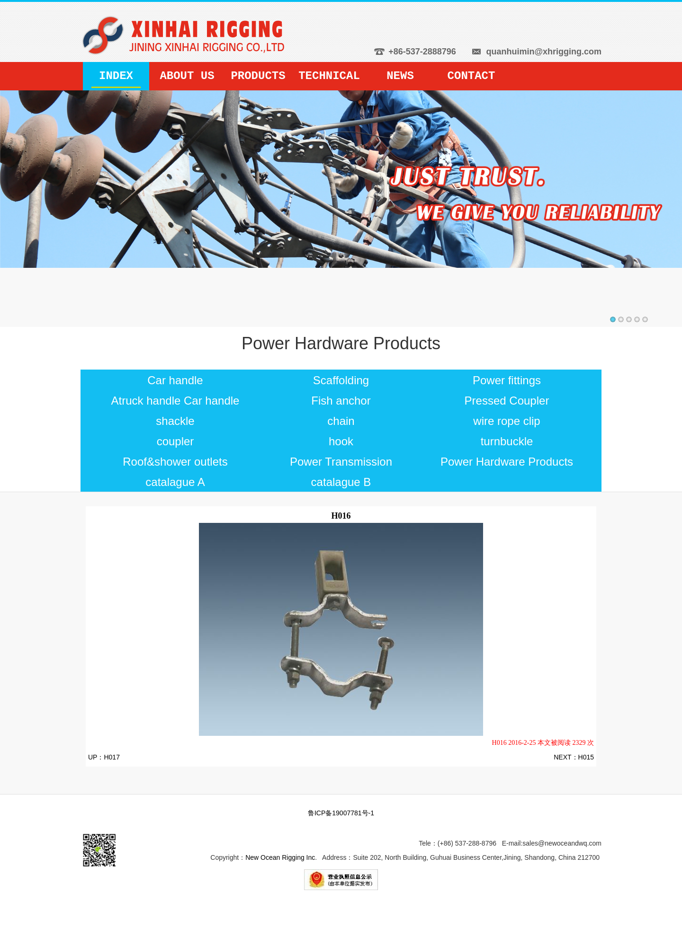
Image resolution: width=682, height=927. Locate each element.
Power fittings (507, 380)
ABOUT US (187, 76)
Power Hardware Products (506, 461)
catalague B (341, 482)
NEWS (400, 76)
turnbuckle (507, 441)
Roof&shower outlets (175, 461)
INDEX (116, 76)
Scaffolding (341, 380)
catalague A (175, 482)
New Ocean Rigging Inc (280, 857)
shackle (175, 421)
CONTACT (471, 76)
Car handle (175, 380)
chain (340, 421)
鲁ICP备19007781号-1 (341, 813)
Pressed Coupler (507, 400)
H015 (586, 757)
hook (341, 441)
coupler (175, 441)
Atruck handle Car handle (175, 400)
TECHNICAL (329, 76)
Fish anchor (340, 400)
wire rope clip (506, 421)
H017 (111, 757)
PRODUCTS (258, 76)
